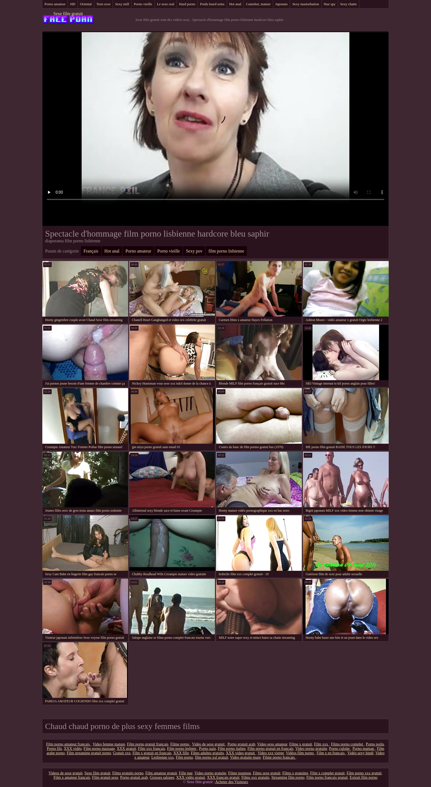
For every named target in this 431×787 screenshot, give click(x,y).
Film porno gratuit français (147, 744)
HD (72, 4)
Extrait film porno (363, 777)
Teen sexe (103, 4)
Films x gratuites (295, 773)
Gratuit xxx (122, 753)
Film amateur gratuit (161, 773)
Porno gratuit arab (241, 744)
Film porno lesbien (182, 749)
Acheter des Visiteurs (231, 782)
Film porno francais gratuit (327, 777)
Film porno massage (99, 749)
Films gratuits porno (127, 773)
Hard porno (187, 4)
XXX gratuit (126, 749)
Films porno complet (347, 744)
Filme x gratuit (300, 744)
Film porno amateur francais (68, 744)
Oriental (86, 4)
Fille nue (185, 773)
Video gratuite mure (245, 757)
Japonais (281, 4)
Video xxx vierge (271, 753)
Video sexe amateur (272, 744)
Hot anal (235, 4)
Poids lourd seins (212, 4)
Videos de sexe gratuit (65, 773)
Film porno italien (231, 749)
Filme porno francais (279, 757)
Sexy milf (122, 4)
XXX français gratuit (223, 777)
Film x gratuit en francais (152, 753)
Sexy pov (194, 251)
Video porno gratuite (311, 749)
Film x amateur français (72, 777)
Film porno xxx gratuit (364, 773)
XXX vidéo (73, 749)
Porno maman (364, 749)
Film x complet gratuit (327, 773)
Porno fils (54, 749)
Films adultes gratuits (207, 753)
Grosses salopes (162, 777)
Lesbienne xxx (162, 757)
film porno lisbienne (226, 251)
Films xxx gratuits (255, 777)
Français (91, 251)
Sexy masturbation (305, 4)
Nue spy (330, 4)
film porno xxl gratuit (211, 757)
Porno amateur (55, 4)
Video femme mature (109, 744)
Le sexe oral (166, 4)
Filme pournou (239, 773)
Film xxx (321, 744)
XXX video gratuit (241, 753)
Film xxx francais (151, 749)
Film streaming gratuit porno (89, 753)
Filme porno (180, 744)
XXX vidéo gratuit (190, 777)
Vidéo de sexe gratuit (209, 744)
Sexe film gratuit (68, 13)
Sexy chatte (348, 4)
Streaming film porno (288, 777)
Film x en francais (331, 753)
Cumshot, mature (258, 4)
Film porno (184, 757)
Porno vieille (143, 4)
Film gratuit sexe (105, 777)
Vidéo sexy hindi (360, 753)
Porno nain (207, 749)
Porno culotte (340, 749)
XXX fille (181, 753)
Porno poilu (375, 744)
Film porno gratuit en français (270, 749)
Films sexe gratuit (266, 773)
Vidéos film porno (300, 753)
